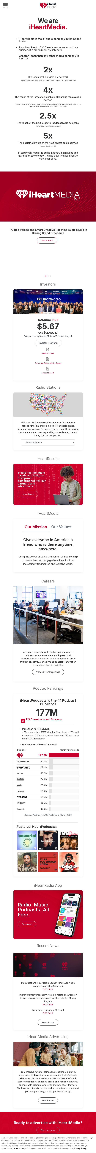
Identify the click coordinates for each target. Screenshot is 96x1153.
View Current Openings (48, 672)
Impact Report (48, 373)
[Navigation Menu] (5, 5)
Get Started (48, 1100)
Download (27, 924)
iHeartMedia (48, 5)
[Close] (92, 1141)
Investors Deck (48, 353)
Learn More (28, 494)
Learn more (47, 240)
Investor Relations (48, 343)
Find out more (48, 1130)
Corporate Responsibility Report (48, 363)
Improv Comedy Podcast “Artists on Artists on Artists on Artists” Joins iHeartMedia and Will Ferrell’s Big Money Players (48, 998)
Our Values (61, 527)
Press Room (48, 1022)
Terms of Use (18, 1151)
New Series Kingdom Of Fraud (48, 1010)
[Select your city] (48, 442)
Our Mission (36, 527)
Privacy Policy (79, 1151)
